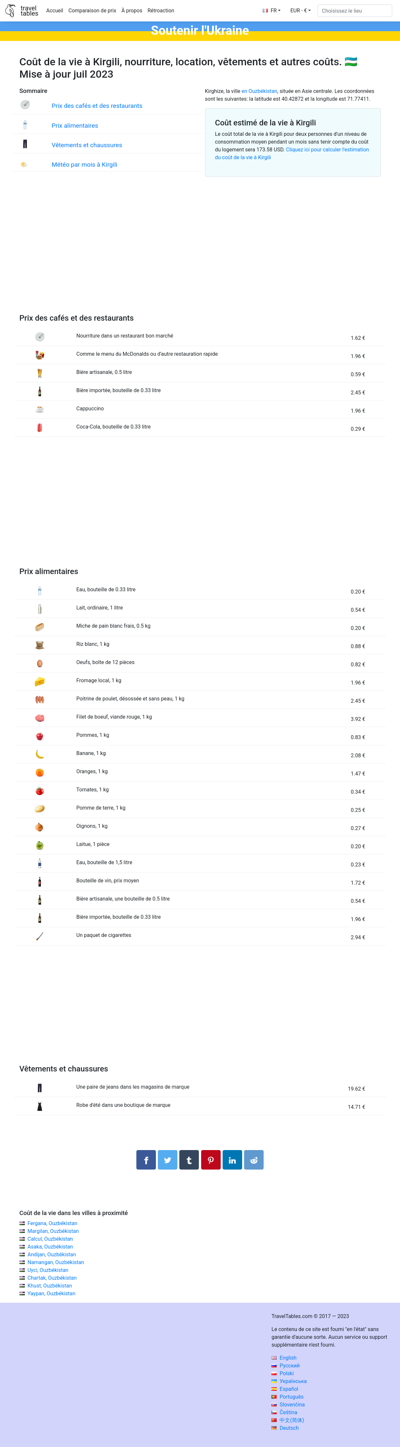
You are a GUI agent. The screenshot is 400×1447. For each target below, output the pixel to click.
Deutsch (284, 1428)
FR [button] (270, 10)
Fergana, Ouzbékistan (52, 1223)
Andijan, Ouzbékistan (51, 1254)
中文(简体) (287, 1420)
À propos (131, 10)
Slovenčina (288, 1405)
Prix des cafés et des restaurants (97, 105)
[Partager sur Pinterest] (211, 1160)
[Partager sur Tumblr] (189, 1160)
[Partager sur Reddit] (254, 1160)
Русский (285, 1366)
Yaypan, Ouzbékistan (51, 1293)
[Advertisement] (200, 253)
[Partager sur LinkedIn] (232, 1160)
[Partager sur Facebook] (146, 1160)
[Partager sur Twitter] (167, 1160)
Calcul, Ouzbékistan (50, 1239)
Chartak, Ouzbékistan (51, 1278)
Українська (289, 1381)
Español (284, 1389)
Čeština (284, 1412)
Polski (282, 1373)
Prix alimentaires (75, 125)
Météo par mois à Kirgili (84, 164)
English (284, 1358)
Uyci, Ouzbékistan (47, 1270)
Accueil (54, 10)
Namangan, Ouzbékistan (55, 1262)
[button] (300, 11)
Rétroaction (160, 10)
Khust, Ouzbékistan (49, 1286)
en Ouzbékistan (259, 91)
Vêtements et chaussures (87, 145)
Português (287, 1397)
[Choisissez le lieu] (355, 11)
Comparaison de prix (92, 10)
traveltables (29, 10)
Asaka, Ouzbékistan (50, 1247)
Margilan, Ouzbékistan (53, 1231)
